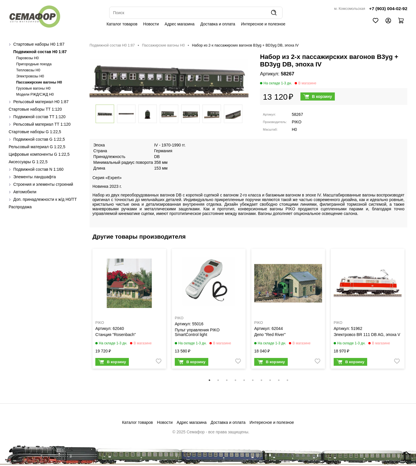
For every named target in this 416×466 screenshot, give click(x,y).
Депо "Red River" (270, 334)
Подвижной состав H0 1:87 (40, 51)
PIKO (296, 122)
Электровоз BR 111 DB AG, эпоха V (367, 334)
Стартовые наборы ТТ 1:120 (35, 109)
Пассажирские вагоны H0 (39, 82)
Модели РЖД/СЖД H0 (35, 94)
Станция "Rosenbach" (115, 334)
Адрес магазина (180, 24)
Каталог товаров (122, 24)
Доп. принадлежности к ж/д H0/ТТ (45, 199)
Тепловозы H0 (28, 70)
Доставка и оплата (217, 24)
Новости (151, 24)
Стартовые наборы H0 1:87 (38, 44)
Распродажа (20, 207)
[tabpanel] (129, 310)
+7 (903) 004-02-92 (388, 8)
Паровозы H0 (27, 58)
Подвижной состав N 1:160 (38, 169)
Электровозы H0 (30, 76)
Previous (85, 312)
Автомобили (24, 192)
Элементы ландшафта (34, 176)
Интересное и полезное (263, 24)
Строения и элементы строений (43, 184)
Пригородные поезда (33, 64)
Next (412, 312)
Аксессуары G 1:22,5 (28, 161)
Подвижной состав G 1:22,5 (39, 139)
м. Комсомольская (349, 9)
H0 (294, 129)
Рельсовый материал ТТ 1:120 (41, 124)
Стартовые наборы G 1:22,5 (35, 131)
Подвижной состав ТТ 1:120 (39, 116)
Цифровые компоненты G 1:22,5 (39, 154)
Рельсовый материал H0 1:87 (40, 101)
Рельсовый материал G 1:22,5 (37, 146)
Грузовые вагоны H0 (33, 88)
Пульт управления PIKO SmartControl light (197, 332)
